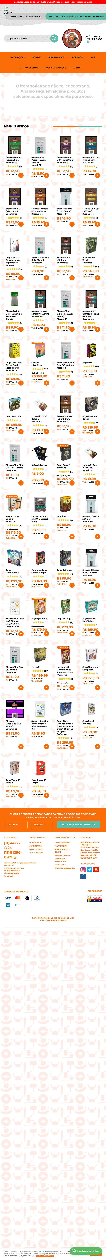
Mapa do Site (60, 846)
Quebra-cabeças (56, 68)
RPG (93, 57)
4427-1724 (16, 16)
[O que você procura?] (54, 38)
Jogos (36, 57)
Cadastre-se (98, 16)
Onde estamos (35, 849)
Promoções (18, 57)
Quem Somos (55, 16)
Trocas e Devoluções (65, 868)
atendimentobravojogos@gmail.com (20, 863)
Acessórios (31, 68)
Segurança (60, 865)
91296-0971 (35, 16)
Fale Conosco (85, 16)
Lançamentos (56, 57)
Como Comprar (62, 843)
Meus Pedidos (70, 16)
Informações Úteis (65, 837)
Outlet (78, 68)
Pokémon (77, 57)
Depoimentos (35, 846)
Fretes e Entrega (62, 855)
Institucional (37, 837)
